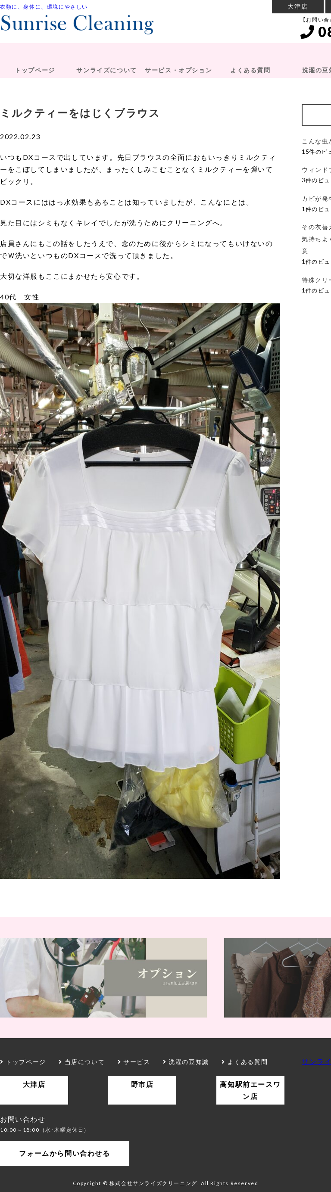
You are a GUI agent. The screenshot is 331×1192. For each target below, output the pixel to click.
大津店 (297, 6)
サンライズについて (106, 70)
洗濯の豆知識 (186, 1061)
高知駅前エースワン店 (250, 1090)
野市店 (142, 1084)
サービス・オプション (178, 70)
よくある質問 (250, 70)
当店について (82, 1061)
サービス (134, 1061)
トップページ (35, 70)
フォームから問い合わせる (64, 1153)
